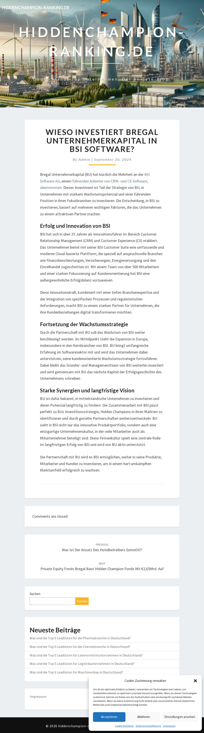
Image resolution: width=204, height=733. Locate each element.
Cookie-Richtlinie (124, 725)
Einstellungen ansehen (179, 717)
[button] (195, 681)
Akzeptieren (109, 717)
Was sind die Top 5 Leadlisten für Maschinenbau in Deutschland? (76, 672)
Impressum (169, 725)
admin (84, 159)
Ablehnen (143, 717)
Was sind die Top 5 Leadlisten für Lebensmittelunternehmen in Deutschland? (86, 655)
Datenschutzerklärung (148, 725)
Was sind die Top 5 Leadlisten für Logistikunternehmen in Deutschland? (82, 663)
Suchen (35, 594)
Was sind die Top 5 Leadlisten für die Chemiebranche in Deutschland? (80, 646)
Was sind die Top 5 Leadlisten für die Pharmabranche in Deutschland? (80, 638)
